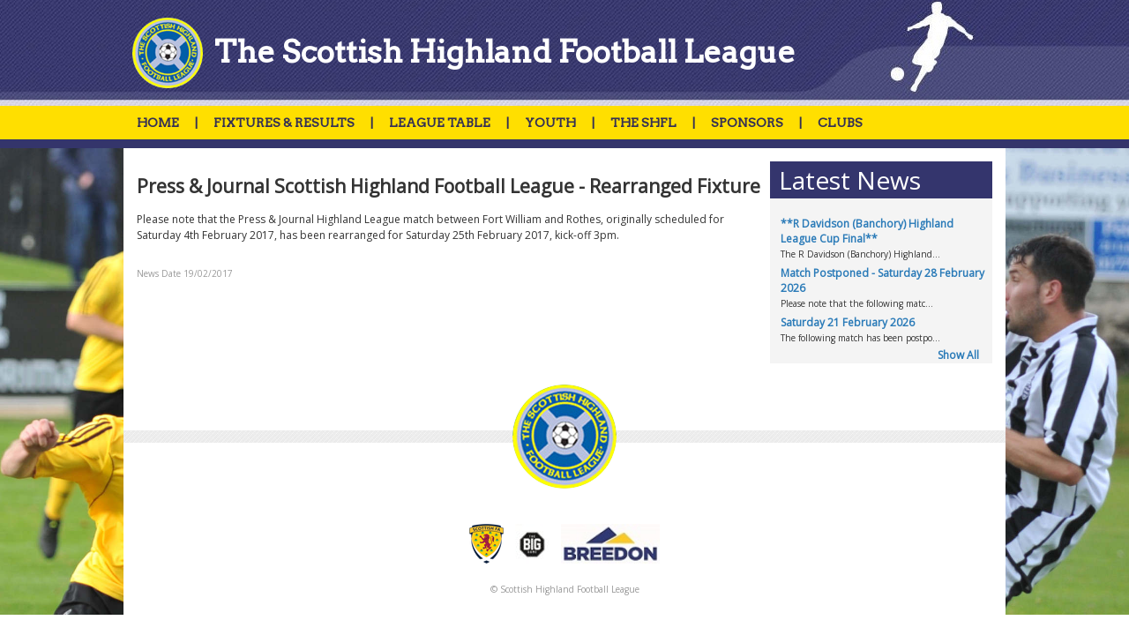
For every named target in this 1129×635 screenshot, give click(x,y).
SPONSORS (747, 123)
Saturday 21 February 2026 (848, 322)
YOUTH (550, 123)
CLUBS (840, 123)
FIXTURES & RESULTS (284, 123)
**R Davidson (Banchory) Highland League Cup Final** (867, 231)
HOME (158, 123)
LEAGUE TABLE (439, 123)
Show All (958, 354)
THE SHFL (643, 123)
